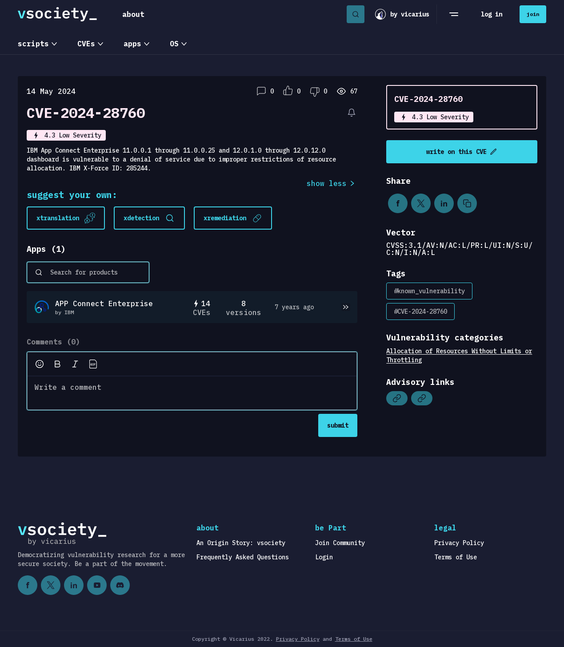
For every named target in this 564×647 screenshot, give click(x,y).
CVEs (86, 43)
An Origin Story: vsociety (240, 543)
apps (132, 43)
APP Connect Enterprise (104, 303)
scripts (33, 43)
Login (324, 557)
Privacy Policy (459, 543)
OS (174, 43)
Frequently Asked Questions (242, 557)
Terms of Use (455, 557)
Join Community (340, 543)
